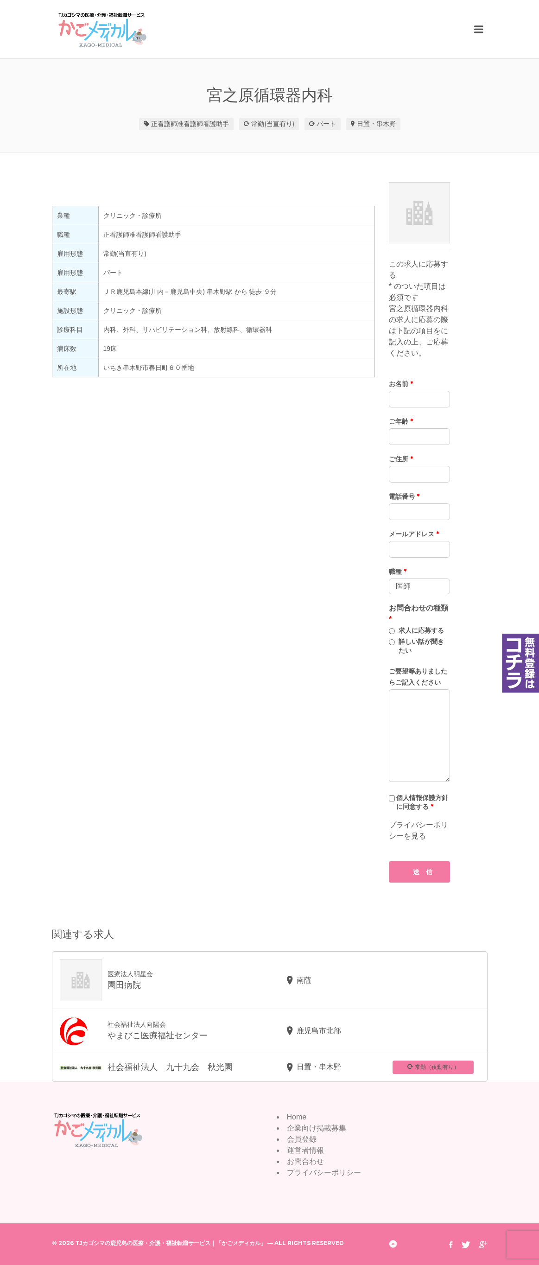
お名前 (401, 384)
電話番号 (404, 496)
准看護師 (190, 124)
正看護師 (164, 124)
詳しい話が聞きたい (421, 646)
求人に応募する (421, 630)
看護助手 (216, 124)
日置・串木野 (376, 124)
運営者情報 (305, 1150)
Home (297, 1117)
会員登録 (302, 1139)
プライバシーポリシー (324, 1172)
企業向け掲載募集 (316, 1128)
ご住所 (401, 459)
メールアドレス (414, 534)
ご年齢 (401, 421)
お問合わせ (305, 1161)
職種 (397, 571)
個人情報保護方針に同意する (422, 802)
